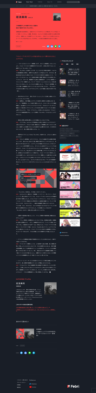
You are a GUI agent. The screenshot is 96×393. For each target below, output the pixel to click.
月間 (72, 64)
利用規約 (19, 384)
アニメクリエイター (75, 131)
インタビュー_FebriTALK (65, 131)
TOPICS (40, 2)
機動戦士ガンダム (64, 135)
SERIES (59, 2)
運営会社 (19, 387)
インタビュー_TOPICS (64, 128)
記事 (27, 6)
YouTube (34, 387)
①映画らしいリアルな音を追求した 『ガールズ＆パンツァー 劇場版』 (36, 310)
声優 (71, 128)
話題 (70, 135)
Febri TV (49, 2)
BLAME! (18, 46)
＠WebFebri (34, 384)
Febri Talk (22, 6)
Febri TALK (29, 2)
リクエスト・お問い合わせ (22, 380)
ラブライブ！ (63, 137)
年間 (77, 64)
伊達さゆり (72, 133)
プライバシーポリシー (21, 382)
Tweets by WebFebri (64, 235)
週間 (67, 64)
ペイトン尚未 (75, 135)
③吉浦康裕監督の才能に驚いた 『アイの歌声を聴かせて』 (32, 307)
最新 (62, 64)
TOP (17, 6)
